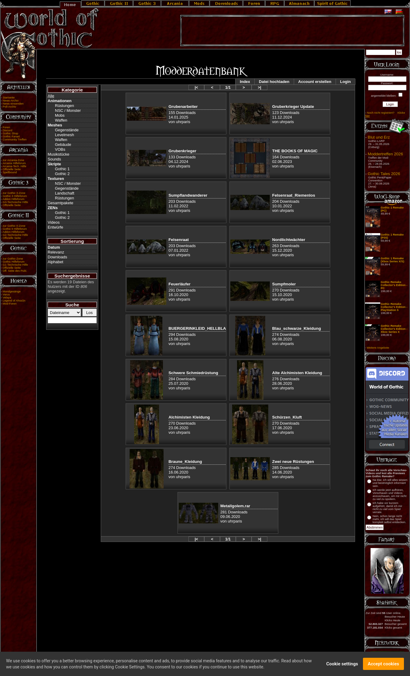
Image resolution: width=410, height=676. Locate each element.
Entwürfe (55, 227)
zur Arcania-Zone (13, 160)
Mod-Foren (10, 303)
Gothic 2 (62, 173)
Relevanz (56, 252)
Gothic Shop (10, 133)
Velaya (7, 297)
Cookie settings (342, 665)
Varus (6, 294)
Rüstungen (64, 105)
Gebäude (63, 144)
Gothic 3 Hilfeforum (15, 196)
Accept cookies (383, 665)
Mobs (60, 115)
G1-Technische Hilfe (15, 264)
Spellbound (10, 172)
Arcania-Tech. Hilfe (14, 166)
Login (345, 81)
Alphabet (55, 262)
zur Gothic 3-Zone (14, 193)
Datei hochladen (274, 81)
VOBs (60, 149)
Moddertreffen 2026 (385, 154)
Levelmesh (64, 135)
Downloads (57, 257)
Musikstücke (58, 154)
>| (259, 87)
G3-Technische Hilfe (15, 202)
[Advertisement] (292, 30)
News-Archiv (11, 100)
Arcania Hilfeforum (14, 163)
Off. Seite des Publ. (15, 270)
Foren (6, 127)
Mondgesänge (12, 291)
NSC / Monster (68, 110)
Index (245, 81)
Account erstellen (314, 81)
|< (196, 87)
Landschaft (64, 193)
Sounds (54, 159)
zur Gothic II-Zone (14, 225)
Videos (54, 222)
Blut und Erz (379, 137)
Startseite (9, 97)
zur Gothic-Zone (13, 258)
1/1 (228, 87)
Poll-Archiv (9, 106)
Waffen (61, 120)
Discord (7, 130)
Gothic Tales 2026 (384, 173)
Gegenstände (67, 130)
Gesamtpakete (60, 203)
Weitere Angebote (378, 347)
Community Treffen (15, 139)
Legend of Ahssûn (14, 300)
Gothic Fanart (11, 136)
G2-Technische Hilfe (15, 234)
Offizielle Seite (12, 169)
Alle (51, 96)
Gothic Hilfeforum (14, 261)
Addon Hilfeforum (13, 199)
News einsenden (13, 103)
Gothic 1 (62, 169)
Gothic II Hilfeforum (15, 228)
